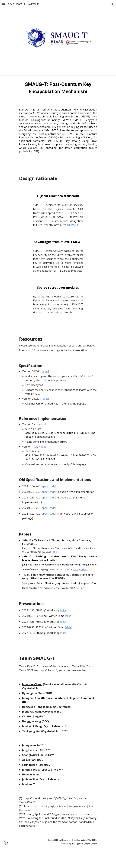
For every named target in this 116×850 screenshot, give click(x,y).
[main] (58, 87)
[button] (4, 4)
